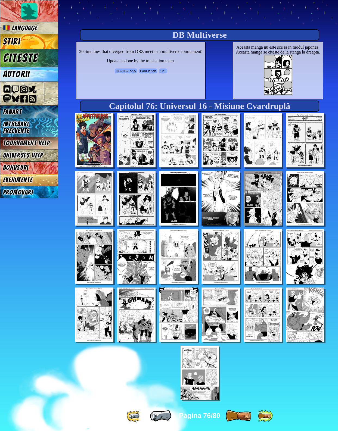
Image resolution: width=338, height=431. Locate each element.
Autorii (16, 74)
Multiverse (142, 15)
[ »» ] (265, 416)
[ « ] (160, 416)
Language (20, 28)
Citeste (20, 58)
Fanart (12, 111)
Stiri (11, 41)
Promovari (18, 192)
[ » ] (238, 416)
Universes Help (23, 155)
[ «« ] (134, 416)
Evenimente (18, 180)
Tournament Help (26, 143)
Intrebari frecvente (16, 127)
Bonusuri (16, 167)
